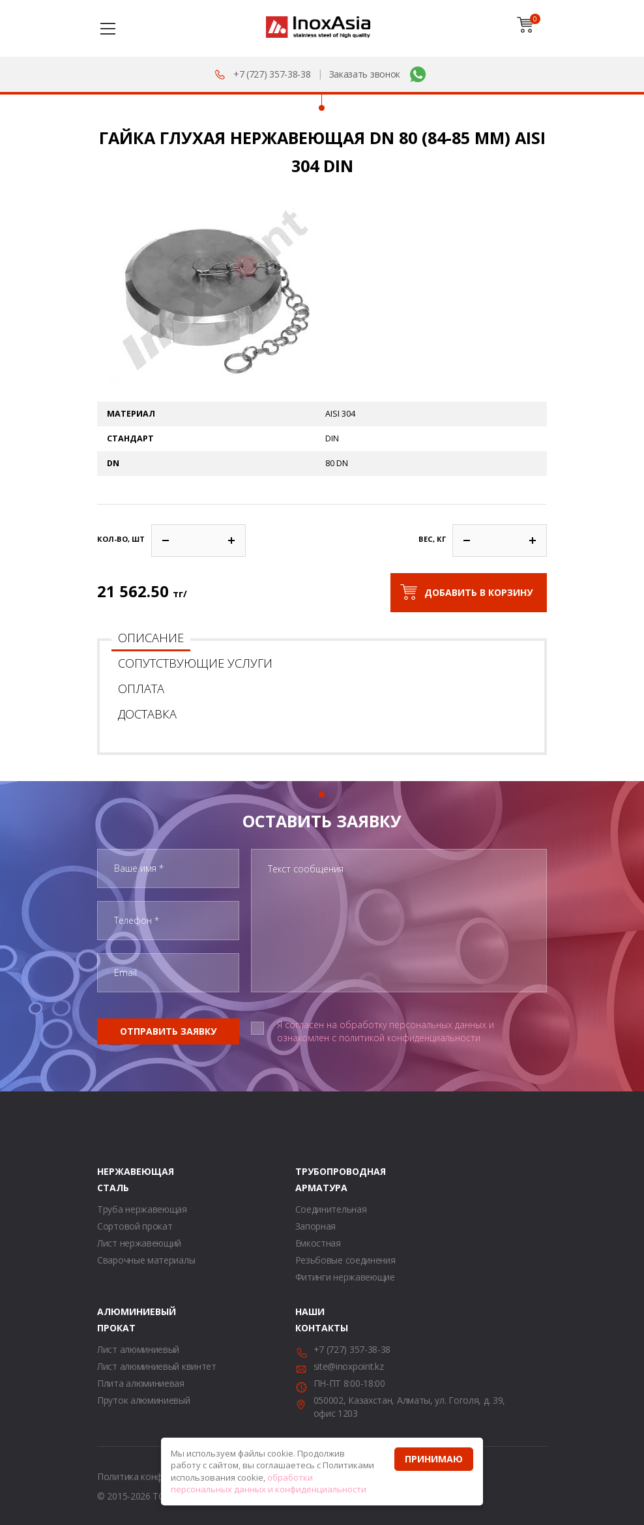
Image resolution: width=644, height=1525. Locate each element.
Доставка (147, 714)
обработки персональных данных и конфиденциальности (268, 1484)
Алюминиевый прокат (113, 1319)
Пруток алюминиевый (143, 1400)
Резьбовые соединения (345, 1260)
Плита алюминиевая (140, 1383)
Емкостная (318, 1243)
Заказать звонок (365, 74)
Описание (151, 637)
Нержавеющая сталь (113, 1179)
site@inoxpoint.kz (349, 1366)
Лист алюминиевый (138, 1349)
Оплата (141, 688)
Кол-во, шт (121, 539)
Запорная (315, 1226)
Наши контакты (311, 1319)
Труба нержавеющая (142, 1209)
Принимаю (434, 1459)
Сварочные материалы (146, 1260)
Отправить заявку (168, 1031)
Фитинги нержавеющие (345, 1277)
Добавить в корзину (478, 592)
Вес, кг (432, 539)
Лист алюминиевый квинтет (156, 1366)
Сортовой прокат (135, 1226)
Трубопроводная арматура (311, 1179)
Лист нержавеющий (139, 1243)
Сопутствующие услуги (195, 663)
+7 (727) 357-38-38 (272, 74)
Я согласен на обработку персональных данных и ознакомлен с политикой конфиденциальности (385, 1031)
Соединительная (331, 1209)
